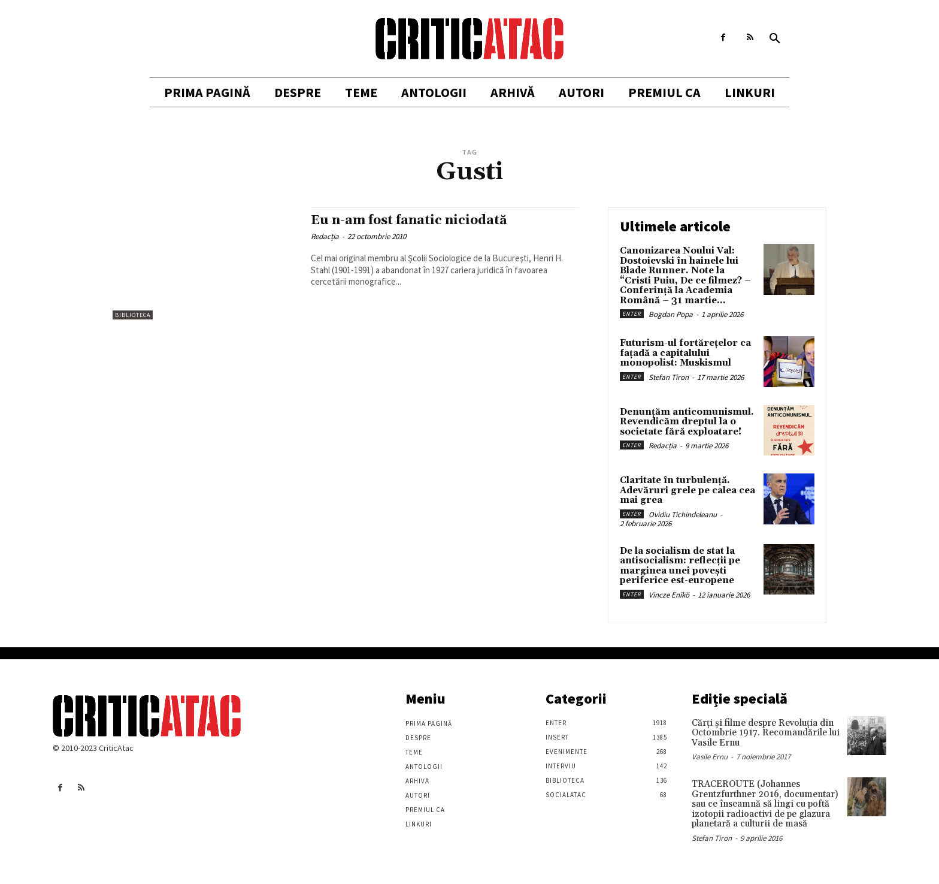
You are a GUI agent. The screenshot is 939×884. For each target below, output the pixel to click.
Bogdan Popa (671, 314)
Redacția (325, 236)
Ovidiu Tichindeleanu (683, 514)
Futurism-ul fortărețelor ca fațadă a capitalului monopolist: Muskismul (685, 353)
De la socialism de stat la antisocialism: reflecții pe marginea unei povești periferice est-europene (680, 566)
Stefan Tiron (669, 377)
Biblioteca (132, 315)
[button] (775, 39)
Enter (631, 314)
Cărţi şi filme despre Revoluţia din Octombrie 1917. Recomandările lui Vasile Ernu (766, 733)
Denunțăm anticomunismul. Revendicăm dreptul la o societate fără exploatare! (687, 422)
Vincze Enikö (669, 595)
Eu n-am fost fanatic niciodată (409, 220)
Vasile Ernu (710, 757)
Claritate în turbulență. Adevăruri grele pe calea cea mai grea (687, 490)
